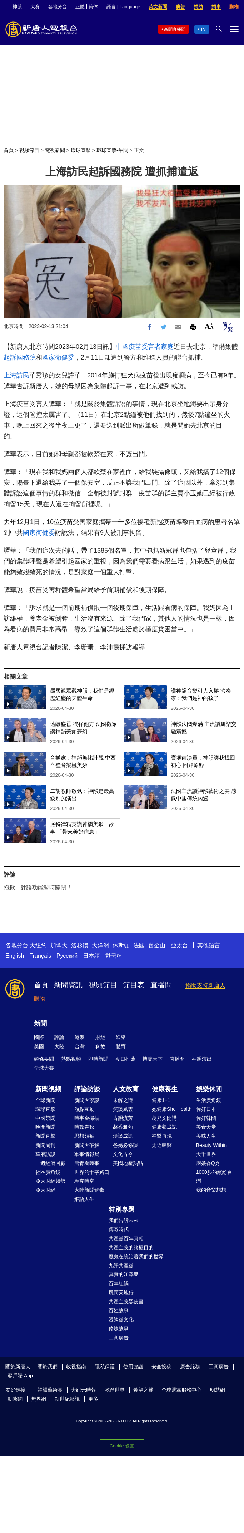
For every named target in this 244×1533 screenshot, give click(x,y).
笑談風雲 (123, 1109)
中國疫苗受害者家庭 (145, 346)
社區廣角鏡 (47, 1172)
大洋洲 (100, 945)
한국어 (113, 956)
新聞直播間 (174, 29)
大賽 (35, 6)
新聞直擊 (45, 1136)
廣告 (180, 6)
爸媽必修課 (125, 1145)
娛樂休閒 (209, 1089)
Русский (67, 956)
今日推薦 (125, 1059)
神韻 (17, 6)
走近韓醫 (162, 1145)
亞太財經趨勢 (50, 1181)
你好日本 (206, 1109)
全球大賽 (44, 1068)
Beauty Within (211, 1145)
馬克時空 (84, 1181)
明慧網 (217, 1390)
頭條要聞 (44, 1059)
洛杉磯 (79, 945)
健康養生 (165, 1089)
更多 (93, 1399)
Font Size (209, 326)
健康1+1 (161, 1100)
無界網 (38, 1399)
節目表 (133, 985)
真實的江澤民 (124, 1274)
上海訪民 (16, 375)
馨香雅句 (123, 1127)
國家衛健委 (58, 357)
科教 (100, 1046)
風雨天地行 (121, 1292)
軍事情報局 (86, 1154)
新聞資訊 (68, 985)
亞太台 (179, 945)
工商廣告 (119, 1338)
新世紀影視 (67, 1399)
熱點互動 (84, 1109)
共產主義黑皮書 (126, 1301)
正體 (80, 6)
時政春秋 (84, 1127)
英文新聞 (158, 6)
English (14, 956)
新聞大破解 (86, 1145)
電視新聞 (55, 150)
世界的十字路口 (91, 1172)
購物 (234, 6)
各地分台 (57, 6)
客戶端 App (20, 1375)
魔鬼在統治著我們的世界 (136, 1256)
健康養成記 (164, 1127)
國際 (39, 1037)
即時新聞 (98, 1059)
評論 (59, 1037)
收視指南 (76, 1367)
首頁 (9, 150)
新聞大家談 (86, 1100)
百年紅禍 (119, 1284)
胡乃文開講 (164, 1118)
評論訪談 (87, 1089)
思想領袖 (84, 1136)
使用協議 (133, 1367)
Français (40, 956)
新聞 (40, 1023)
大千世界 (206, 1154)
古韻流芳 (123, 1118)
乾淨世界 (115, 1390)
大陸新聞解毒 (89, 1190)
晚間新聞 (45, 1127)
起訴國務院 (20, 357)
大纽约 (38, 945)
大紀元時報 (83, 1390)
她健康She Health (171, 1109)
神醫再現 (162, 1136)
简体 (93, 6)
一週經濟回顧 (50, 1163)
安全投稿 (161, 1367)
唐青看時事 (86, 1163)
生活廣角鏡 (208, 1100)
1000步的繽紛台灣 (214, 1176)
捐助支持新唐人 (205, 985)
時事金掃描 (86, 1118)
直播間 (161, 985)
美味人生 (206, 1136)
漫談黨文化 (121, 1319)
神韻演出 (202, 1059)
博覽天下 (153, 1059)
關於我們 (48, 1367)
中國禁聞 (45, 1118)
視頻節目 (29, 150)
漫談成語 (123, 1136)
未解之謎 (123, 1100)
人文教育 (126, 1089)
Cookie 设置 (122, 1446)
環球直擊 (81, 150)
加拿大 (59, 945)
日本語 (91, 956)
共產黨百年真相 (126, 1238)
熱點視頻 (71, 1059)
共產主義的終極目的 (131, 1247)
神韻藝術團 (50, 1390)
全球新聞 (45, 1100)
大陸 (59, 1046)
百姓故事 (119, 1310)
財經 (100, 1037)
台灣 (80, 1046)
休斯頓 (121, 945)
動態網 (15, 1399)
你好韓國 (206, 1118)
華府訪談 (45, 1154)
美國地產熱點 (128, 1163)
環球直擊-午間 (112, 150)
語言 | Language (123, 6)
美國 (39, 1046)
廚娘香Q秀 (208, 1163)
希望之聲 (143, 1390)
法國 (139, 945)
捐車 (216, 6)
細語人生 (84, 1199)
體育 (121, 1046)
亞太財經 (45, 1190)
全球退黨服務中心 (181, 1390)
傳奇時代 (119, 1229)
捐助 (198, 6)
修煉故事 (119, 1328)
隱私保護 (105, 1367)
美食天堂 (206, 1127)
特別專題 (121, 1209)
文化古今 (123, 1154)
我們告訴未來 (124, 1220)
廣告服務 (190, 1367)
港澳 (80, 1037)
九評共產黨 (121, 1265)
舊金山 (156, 945)
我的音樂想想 (211, 1190)
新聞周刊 (45, 1145)
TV (203, 29)
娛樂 (121, 1037)
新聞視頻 (48, 1089)
